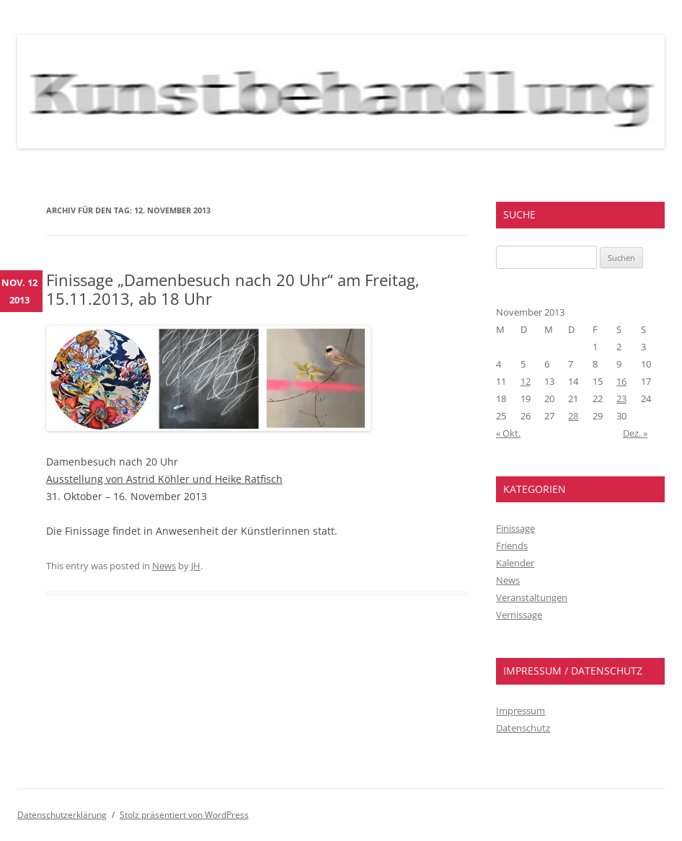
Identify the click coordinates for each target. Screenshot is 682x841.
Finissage (515, 528)
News (164, 565)
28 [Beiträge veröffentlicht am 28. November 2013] (573, 415)
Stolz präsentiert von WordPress (184, 815)
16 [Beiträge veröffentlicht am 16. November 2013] (621, 381)
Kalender (515, 562)
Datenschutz (523, 727)
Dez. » (635, 433)
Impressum (520, 710)
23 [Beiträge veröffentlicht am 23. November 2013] (621, 398)
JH (195, 565)
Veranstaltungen (531, 597)
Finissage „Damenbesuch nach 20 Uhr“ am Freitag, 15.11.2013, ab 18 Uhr (233, 289)
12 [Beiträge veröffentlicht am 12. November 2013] (526, 381)
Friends (512, 545)
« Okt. (508, 433)
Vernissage (519, 614)
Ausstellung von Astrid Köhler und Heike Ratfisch (164, 479)
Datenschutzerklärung (62, 815)
